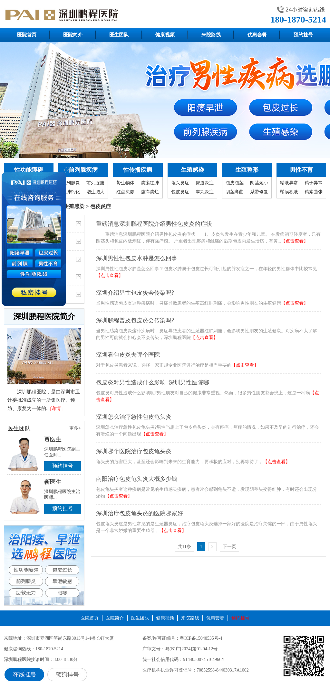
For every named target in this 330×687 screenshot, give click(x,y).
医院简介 (72, 34)
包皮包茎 (235, 182)
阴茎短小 (259, 182)
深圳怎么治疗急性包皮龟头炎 (133, 417)
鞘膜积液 (289, 191)
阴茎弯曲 (235, 191)
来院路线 (211, 34)
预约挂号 (303, 34)
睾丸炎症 (205, 191)
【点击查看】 (294, 241)
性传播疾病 (137, 170)
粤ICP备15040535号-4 (201, 638)
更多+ (75, 428)
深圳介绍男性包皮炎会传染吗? (135, 292)
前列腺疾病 (83, 170)
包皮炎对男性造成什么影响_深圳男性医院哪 (152, 382)
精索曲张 (314, 191)
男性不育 (301, 170)
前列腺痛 (95, 182)
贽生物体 (125, 182)
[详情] (56, 408)
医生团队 (119, 34)
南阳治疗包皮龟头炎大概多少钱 (136, 479)
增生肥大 (95, 191)
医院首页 (26, 34)
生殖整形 (246, 170)
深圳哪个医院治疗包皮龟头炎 (133, 451)
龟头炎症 (180, 182)
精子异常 (314, 182)
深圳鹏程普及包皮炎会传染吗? (135, 320)
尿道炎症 (205, 182)
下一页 (229, 546)
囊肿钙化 (71, 191)
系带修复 (259, 191)
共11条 (184, 546)
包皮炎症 (180, 191)
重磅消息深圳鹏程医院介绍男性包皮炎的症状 (154, 224)
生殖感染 (192, 170)
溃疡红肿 (150, 182)
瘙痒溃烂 (150, 191)
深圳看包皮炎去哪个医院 (128, 355)
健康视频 (165, 34)
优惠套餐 (257, 34)
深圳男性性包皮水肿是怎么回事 (136, 258)
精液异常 (289, 182)
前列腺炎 (71, 182)
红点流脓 (125, 191)
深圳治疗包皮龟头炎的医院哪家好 (139, 513)
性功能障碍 (28, 170)
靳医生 (53, 482)
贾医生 (53, 439)
